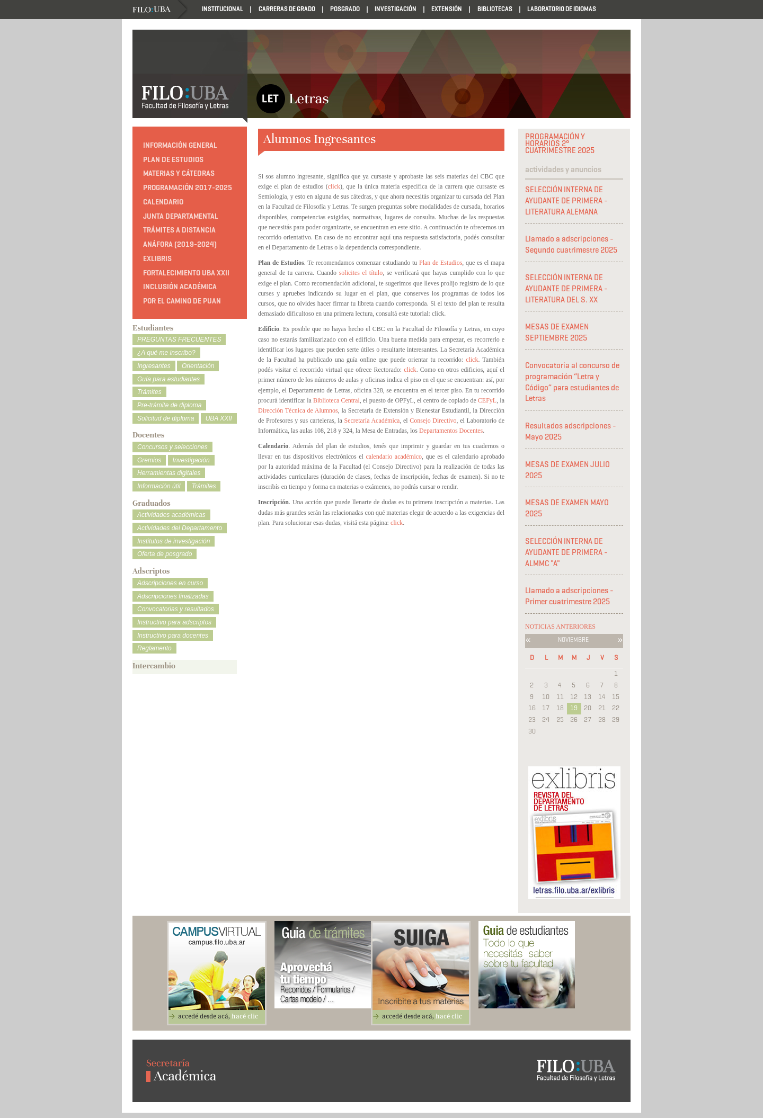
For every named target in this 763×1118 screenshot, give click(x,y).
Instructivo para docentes (172, 635)
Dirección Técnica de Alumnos (298, 410)
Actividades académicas (171, 514)
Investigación (395, 9)
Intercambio (153, 665)
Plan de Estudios (440, 262)
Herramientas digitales (168, 473)
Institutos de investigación (173, 541)
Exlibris (157, 258)
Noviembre (573, 639)
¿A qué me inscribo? (166, 352)
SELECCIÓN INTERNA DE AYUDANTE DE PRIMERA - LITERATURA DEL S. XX (566, 289)
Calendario (163, 202)
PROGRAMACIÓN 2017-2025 (187, 187)
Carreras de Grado (287, 9)
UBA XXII (219, 418)
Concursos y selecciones (172, 447)
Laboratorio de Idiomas (561, 9)
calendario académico (394, 456)
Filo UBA (160, 10)
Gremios (149, 460)
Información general (180, 145)
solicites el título (361, 272)
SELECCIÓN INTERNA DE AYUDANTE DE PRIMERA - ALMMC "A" (566, 552)
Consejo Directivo (433, 420)
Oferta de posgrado (164, 554)
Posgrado (345, 9)
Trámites (149, 392)
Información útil (158, 486)
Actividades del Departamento (179, 528)
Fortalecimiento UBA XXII (186, 273)
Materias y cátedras (179, 173)
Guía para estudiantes (168, 379)
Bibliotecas (494, 9)
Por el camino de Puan (182, 301)
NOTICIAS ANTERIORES (560, 626)
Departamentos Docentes (451, 430)
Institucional (222, 9)
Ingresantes (154, 366)
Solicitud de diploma (165, 418)
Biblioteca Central (336, 400)
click (334, 186)
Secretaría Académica (372, 420)
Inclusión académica (180, 286)
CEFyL (487, 400)
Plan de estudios (173, 159)
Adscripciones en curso (170, 583)
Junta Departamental (180, 216)
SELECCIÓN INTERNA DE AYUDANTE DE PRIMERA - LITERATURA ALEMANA (566, 201)
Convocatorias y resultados (175, 609)
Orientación (198, 366)
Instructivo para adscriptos (174, 622)
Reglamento (154, 648)
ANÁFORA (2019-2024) (180, 244)
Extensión (446, 9)
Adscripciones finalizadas (173, 596)
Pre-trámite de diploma (169, 405)
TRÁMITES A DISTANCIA (179, 230)
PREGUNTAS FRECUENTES (179, 339)
